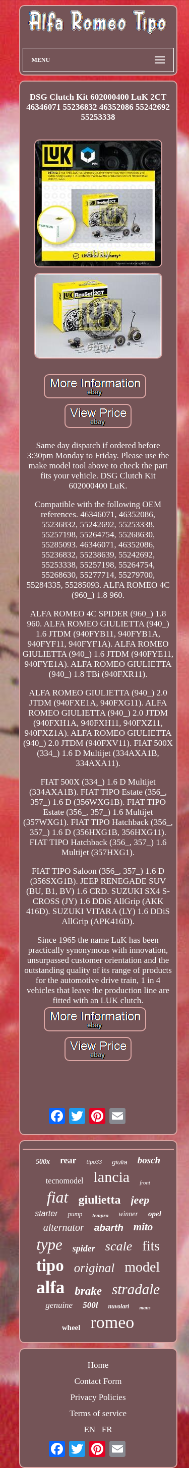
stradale (136, 1289)
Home (98, 1365)
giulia (119, 1162)
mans (144, 1307)
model (142, 1267)
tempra (100, 1215)
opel (154, 1214)
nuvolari (118, 1306)
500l (90, 1305)
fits (151, 1245)
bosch (149, 1160)
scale (118, 1246)
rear (68, 1160)
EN (89, 1429)
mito (143, 1227)
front (145, 1182)
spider (84, 1248)
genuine (59, 1305)
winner (128, 1214)
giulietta (100, 1199)
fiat (58, 1197)
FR (107, 1429)
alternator (63, 1227)
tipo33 (94, 1161)
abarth (108, 1227)
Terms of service (98, 1413)
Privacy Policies (97, 1397)
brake (88, 1291)
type (49, 1244)
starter (46, 1213)
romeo (112, 1322)
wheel (71, 1327)
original (94, 1268)
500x (43, 1161)
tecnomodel (65, 1180)
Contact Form (98, 1381)
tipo (50, 1265)
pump (75, 1214)
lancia (112, 1176)
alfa (50, 1287)
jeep (140, 1200)
